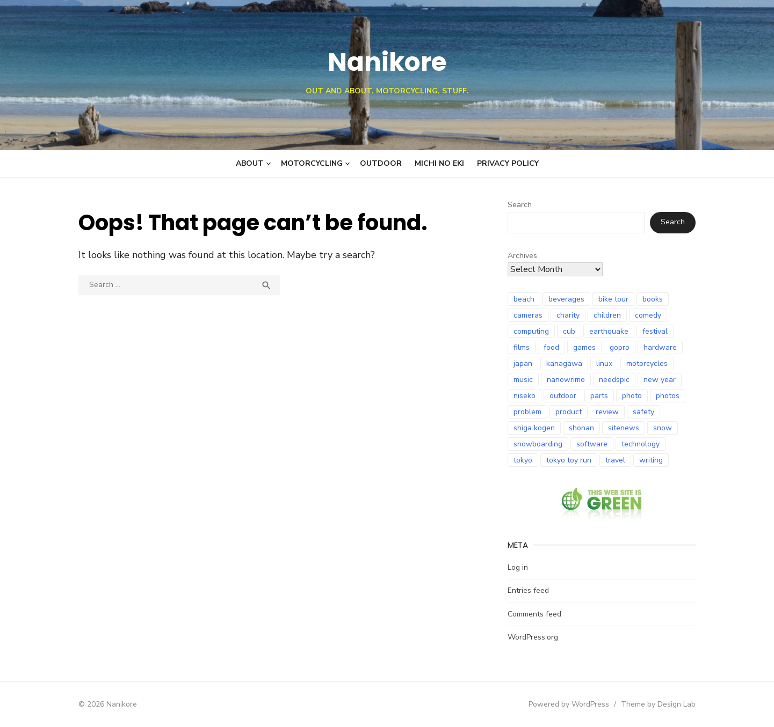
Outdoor (381, 163)
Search (521, 205)
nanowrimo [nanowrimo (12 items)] (567, 379)
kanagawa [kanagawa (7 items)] (565, 363)
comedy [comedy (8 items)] (649, 315)
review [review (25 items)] (608, 412)
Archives (523, 256)
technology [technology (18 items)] (642, 444)
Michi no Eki (439, 163)
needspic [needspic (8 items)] (615, 379)
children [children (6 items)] (608, 315)
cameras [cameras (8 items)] (529, 315)
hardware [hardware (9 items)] (661, 347)
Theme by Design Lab (661, 704)
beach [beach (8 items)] (525, 299)
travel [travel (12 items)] (616, 460)
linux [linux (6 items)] (605, 363)
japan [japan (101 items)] (524, 363)
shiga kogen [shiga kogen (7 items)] (535, 428)
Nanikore (387, 62)
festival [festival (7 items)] (656, 331)
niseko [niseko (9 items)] (526, 396)
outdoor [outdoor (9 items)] (564, 396)
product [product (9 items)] (569, 412)
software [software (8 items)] (593, 444)
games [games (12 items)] (585, 347)
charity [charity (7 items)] (569, 315)
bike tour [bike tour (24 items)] (614, 299)
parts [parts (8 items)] (600, 396)
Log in (519, 567)
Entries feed (529, 590)
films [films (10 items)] (523, 347)
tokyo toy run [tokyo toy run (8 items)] (569, 460)
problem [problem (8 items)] (528, 412)
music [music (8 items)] (524, 379)
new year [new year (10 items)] (661, 379)
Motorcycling (312, 163)
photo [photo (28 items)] (633, 396)
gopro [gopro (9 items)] (621, 347)
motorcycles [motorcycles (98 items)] (648, 363)
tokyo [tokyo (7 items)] (524, 460)
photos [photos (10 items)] (669, 396)
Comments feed (535, 614)
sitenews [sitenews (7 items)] (624, 428)
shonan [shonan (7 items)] (582, 428)
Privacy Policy (508, 163)
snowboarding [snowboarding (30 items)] (539, 444)
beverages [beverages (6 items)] (567, 299)
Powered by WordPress (572, 704)
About (250, 163)
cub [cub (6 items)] (570, 331)
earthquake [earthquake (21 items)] (610, 331)
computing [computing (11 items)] (532, 331)
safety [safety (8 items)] (644, 412)
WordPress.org (534, 637)
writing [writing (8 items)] (652, 460)
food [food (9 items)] (552, 347)
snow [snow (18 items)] (663, 428)
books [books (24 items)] (653, 299)
